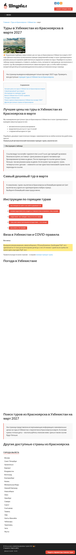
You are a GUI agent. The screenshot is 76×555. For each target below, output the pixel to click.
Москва (7, 458)
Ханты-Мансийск (10, 518)
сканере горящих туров (44, 255)
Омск (6, 495)
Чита (6, 528)
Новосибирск (9, 491)
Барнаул (7, 468)
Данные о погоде (8, 551)
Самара (7, 501)
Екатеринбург (9, 478)
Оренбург (7, 498)
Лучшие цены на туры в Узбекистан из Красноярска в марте (24, 89)
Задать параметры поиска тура (60, 552)
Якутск (6, 532)
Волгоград (8, 475)
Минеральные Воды (11, 485)
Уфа (6, 515)
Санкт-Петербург (10, 461)
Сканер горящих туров (63, 9)
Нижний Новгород (10, 488)
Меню (8, 15)
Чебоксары (8, 521)
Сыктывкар (8, 508)
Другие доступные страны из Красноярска (18, 102)
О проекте (6, 548)
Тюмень (7, 511)
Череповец (8, 525)
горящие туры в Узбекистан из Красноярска (36, 77)
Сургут (6, 505)
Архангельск (8, 465)
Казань (6, 481)
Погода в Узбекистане (11, 98)
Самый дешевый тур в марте (14, 91)
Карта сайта (15, 548)
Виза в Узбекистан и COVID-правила (17, 95)
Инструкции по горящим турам (14, 93)
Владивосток (9, 471)
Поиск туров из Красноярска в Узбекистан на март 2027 (23, 100)
